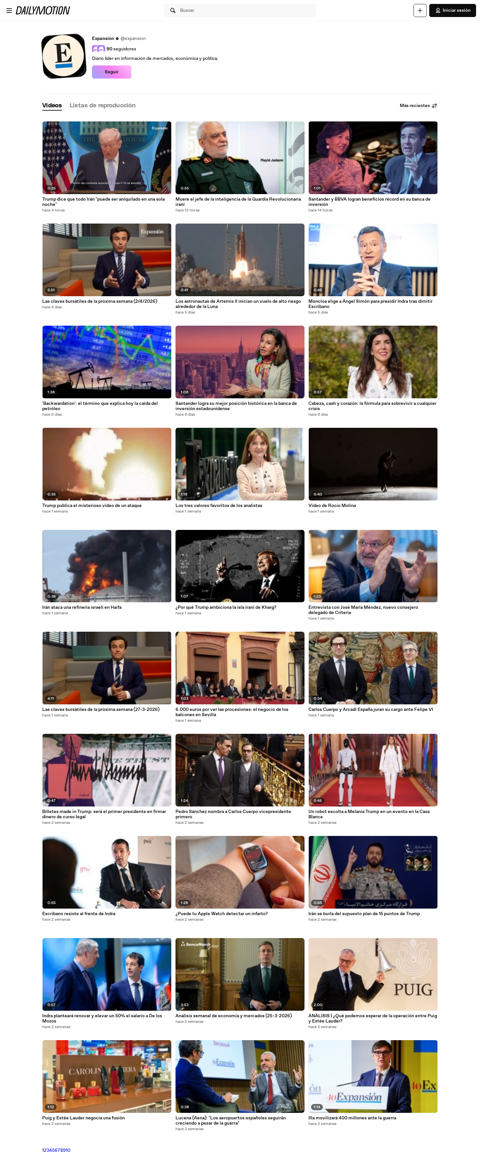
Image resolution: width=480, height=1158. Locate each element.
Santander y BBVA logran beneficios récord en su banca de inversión (369, 202)
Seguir (112, 72)
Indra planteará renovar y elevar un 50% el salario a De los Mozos (102, 1018)
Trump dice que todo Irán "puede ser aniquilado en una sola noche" (103, 202)
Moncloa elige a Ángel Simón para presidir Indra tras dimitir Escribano (370, 304)
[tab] (52, 106)
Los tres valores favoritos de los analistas (218, 505)
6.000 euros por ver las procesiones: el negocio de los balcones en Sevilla (231, 712)
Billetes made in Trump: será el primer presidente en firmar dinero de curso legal (104, 814)
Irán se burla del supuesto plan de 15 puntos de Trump (364, 913)
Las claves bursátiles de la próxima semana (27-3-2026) (100, 709)
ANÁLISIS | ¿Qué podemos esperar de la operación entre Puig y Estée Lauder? (372, 1018)
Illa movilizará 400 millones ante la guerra (352, 1118)
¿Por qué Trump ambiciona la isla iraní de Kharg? (225, 607)
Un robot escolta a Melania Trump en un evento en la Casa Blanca (369, 814)
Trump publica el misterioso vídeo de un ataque (92, 505)
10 (68, 1150)
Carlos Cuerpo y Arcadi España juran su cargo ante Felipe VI (370, 709)
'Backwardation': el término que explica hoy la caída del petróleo (100, 406)
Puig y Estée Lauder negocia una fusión (83, 1118)
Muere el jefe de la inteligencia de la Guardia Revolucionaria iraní (238, 202)
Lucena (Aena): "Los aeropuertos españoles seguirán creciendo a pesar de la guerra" (230, 1120)
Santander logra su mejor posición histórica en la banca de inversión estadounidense (236, 406)
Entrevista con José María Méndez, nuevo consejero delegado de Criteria (363, 610)
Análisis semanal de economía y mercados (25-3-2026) (233, 1016)
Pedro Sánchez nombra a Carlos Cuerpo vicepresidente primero (233, 814)
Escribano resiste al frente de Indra (78, 913)
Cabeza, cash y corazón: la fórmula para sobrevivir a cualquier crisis (372, 406)
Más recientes (419, 105)
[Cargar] (420, 10)
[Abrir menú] (9, 10)
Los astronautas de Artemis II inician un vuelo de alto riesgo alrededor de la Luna (238, 304)
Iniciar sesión (453, 10)
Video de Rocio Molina (332, 505)
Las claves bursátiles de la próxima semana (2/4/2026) (99, 301)
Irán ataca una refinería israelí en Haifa (81, 607)
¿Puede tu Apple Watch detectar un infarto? (221, 913)
